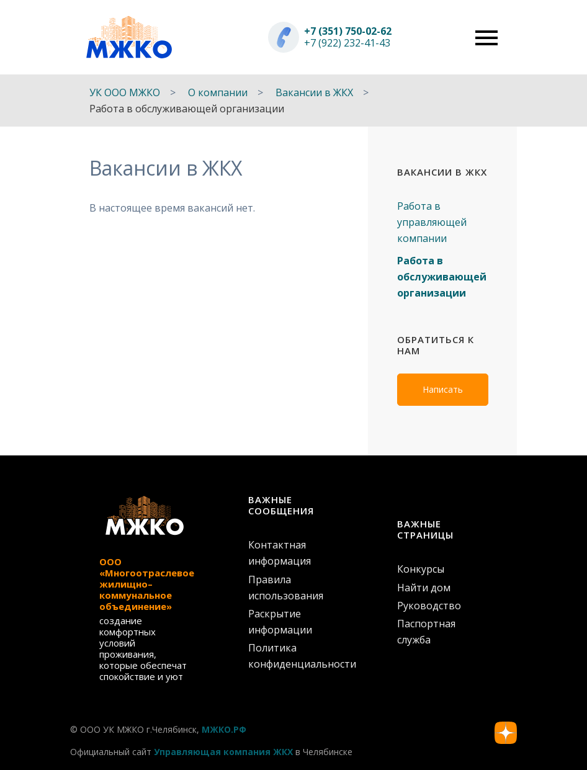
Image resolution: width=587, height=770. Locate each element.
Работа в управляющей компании (432, 222)
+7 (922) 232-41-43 (347, 43)
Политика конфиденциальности (293, 656)
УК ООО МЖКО (124, 92)
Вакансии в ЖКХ (314, 92)
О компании (218, 92)
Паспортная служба (426, 632)
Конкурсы (420, 569)
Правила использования (285, 587)
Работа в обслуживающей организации (441, 277)
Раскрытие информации (280, 622)
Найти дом (423, 587)
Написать (443, 389)
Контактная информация (279, 553)
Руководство (429, 605)
